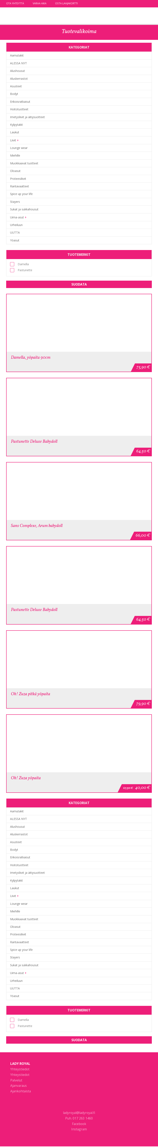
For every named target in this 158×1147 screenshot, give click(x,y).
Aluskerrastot (19, 79)
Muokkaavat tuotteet (24, 163)
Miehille (15, 155)
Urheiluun (16, 225)
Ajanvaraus (18, 1086)
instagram (150, 3)
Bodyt (14, 94)
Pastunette (21, 270)
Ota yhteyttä (15, 3)
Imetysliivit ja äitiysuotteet (27, 117)
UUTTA (15, 232)
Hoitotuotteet (19, 109)
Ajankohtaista (20, 1091)
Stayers (15, 202)
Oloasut (15, 171)
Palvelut (16, 1081)
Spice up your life (21, 194)
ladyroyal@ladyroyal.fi (79, 1113)
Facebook (79, 1124)
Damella (19, 264)
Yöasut (14, 240)
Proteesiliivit (18, 179)
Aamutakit (17, 55)
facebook (144, 3)
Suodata (79, 284)
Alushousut (17, 71)
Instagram (79, 1130)
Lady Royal (27, 16)
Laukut (14, 132)
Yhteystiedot (19, 1069)
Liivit (13, 140)
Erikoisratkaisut (20, 102)
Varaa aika (39, 3)
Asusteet (16, 86)
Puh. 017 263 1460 (79, 1119)
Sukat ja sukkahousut (24, 209)
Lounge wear (19, 148)
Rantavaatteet (19, 186)
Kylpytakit (16, 125)
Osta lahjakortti (66, 3)
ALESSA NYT (18, 63)
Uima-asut (17, 217)
